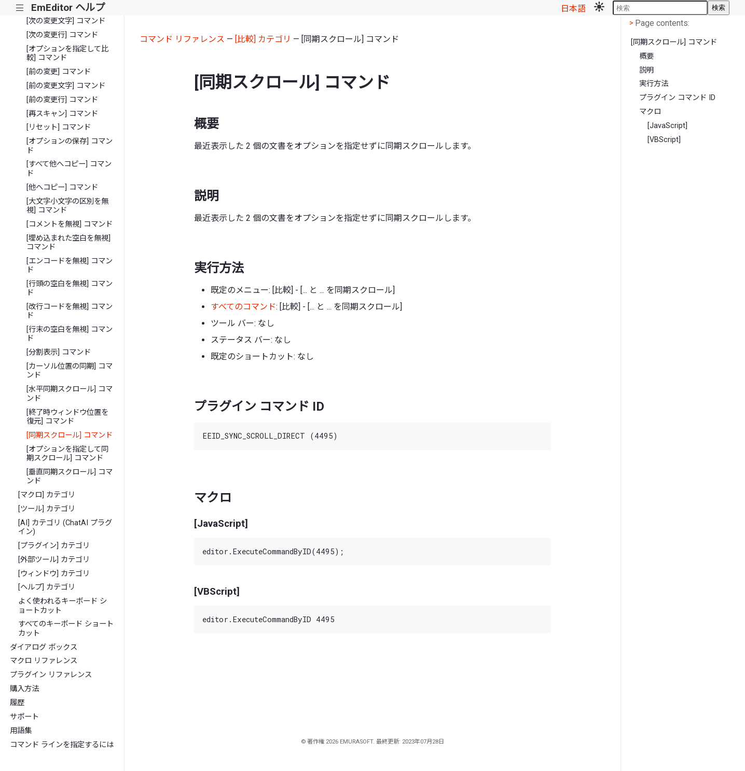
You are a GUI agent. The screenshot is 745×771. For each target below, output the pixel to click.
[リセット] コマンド (58, 127)
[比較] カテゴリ (263, 39)
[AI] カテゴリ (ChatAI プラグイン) (65, 527)
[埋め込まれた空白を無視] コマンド (68, 242)
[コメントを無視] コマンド (69, 224)
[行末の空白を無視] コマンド (69, 334)
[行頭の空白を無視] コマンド (69, 288)
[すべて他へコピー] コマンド (69, 168)
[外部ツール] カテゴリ (54, 559)
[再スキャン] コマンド (62, 113)
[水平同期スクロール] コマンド (69, 393)
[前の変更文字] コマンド (65, 85)
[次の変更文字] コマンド (65, 21)
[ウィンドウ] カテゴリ (54, 573)
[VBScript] (664, 139)
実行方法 (653, 83)
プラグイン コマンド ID (677, 97)
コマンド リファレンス (182, 39)
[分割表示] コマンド (58, 352)
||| (20, 8)
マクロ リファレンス (43, 660)
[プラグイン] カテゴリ (54, 545)
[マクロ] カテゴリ (46, 494)
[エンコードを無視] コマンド (69, 265)
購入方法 (24, 688)
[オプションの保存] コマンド (69, 146)
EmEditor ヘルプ (68, 7)
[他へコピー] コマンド (62, 187)
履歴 (17, 702)
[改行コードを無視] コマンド (69, 311)
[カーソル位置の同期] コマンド (69, 371)
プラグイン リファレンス (51, 674)
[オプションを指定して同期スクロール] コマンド (67, 453)
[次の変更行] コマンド (62, 35)
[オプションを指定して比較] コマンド (67, 53)
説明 (646, 70)
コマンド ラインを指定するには (62, 744)
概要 (646, 56)
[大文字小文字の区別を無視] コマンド (67, 206)
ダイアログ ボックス (43, 647)
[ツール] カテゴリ (46, 508)
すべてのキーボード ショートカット (66, 628)
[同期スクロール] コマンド (69, 435)
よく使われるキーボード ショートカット (62, 605)
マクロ (650, 111)
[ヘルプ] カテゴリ (46, 587)
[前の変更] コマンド (58, 71)
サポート (24, 716)
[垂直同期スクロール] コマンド (69, 476)
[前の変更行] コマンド (62, 99)
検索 (718, 7)
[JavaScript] (667, 125)
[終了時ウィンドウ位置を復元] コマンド (67, 417)
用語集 (21, 730)
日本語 (573, 8)
